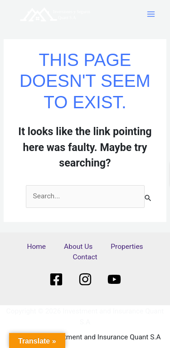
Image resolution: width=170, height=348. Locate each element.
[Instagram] (85, 279)
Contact (85, 257)
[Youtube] (114, 279)
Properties (127, 246)
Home (36, 246)
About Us (78, 246)
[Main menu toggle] (151, 14)
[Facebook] (56, 279)
